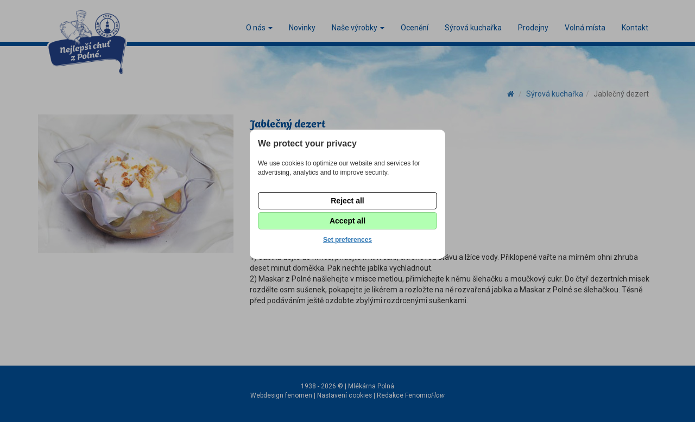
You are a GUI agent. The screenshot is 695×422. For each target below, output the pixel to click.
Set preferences (347, 240)
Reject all (347, 200)
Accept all (347, 220)
